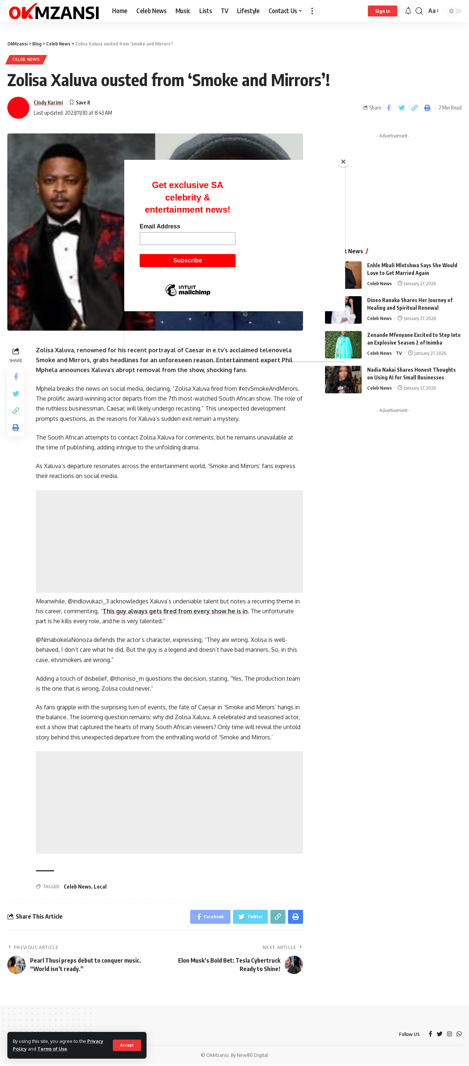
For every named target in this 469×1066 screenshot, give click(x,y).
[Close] (343, 161)
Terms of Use (53, 1049)
